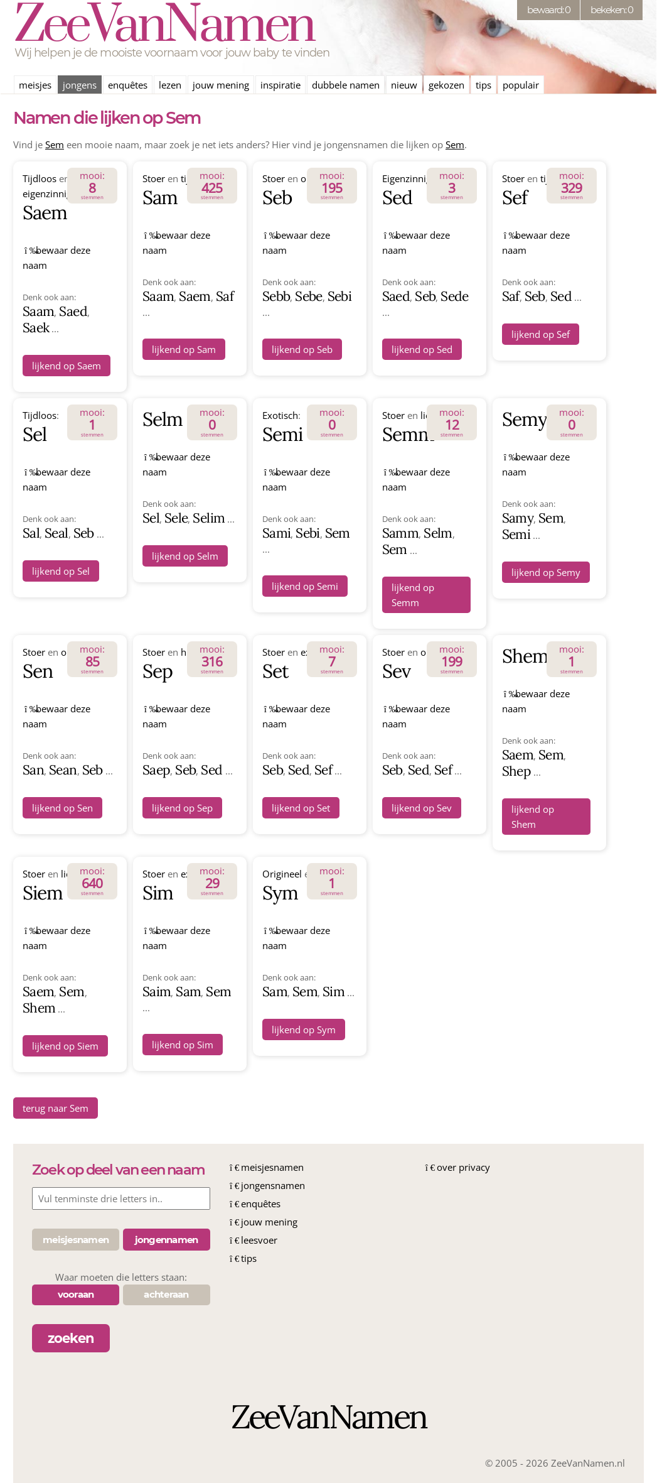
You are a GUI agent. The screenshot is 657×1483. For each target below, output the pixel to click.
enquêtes (127, 85)
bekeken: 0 (611, 10)
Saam (38, 311)
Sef (514, 197)
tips (483, 85)
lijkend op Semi (305, 586)
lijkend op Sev (422, 807)
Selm (162, 419)
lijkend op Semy (545, 572)
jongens (80, 85)
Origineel (282, 873)
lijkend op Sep (182, 807)
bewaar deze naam (56, 257)
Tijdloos (39, 178)
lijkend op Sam (184, 349)
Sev (396, 671)
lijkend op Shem (532, 816)
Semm (408, 434)
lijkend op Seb (302, 349)
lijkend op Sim (182, 1044)
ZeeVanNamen (164, 26)
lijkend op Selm (185, 556)
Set (275, 671)
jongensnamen (273, 1185)
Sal (31, 532)
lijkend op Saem (66, 365)
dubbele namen (346, 85)
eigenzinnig (47, 193)
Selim (209, 517)
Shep (516, 771)
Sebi (339, 296)
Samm (400, 532)
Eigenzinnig (406, 178)
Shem (525, 656)
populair (521, 85)
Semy (524, 419)
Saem (45, 212)
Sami (276, 532)
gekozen (446, 85)
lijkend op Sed (422, 349)
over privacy (463, 1167)
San (33, 769)
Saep (156, 769)
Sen (38, 671)
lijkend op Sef (540, 334)
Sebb (276, 296)
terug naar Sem (55, 1108)
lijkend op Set (301, 807)
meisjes (35, 85)
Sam (160, 197)
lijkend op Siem (65, 1046)
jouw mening (221, 85)
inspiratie (280, 85)
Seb (277, 197)
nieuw (404, 85)
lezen (170, 85)
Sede (454, 296)
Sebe (308, 296)
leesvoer (259, 1240)
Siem (43, 892)
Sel (34, 434)
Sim (157, 892)
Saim (156, 991)
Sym (280, 892)
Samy (517, 517)
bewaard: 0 (548, 10)
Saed (73, 311)
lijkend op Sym (304, 1029)
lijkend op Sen (62, 807)
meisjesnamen (272, 1167)
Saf (224, 296)
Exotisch (280, 415)
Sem (54, 144)
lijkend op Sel (61, 571)
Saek (36, 327)
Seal (56, 532)
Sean (63, 769)
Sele (176, 517)
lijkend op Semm (413, 595)
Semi (282, 434)
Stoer (153, 178)
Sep (157, 671)
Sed (397, 197)
